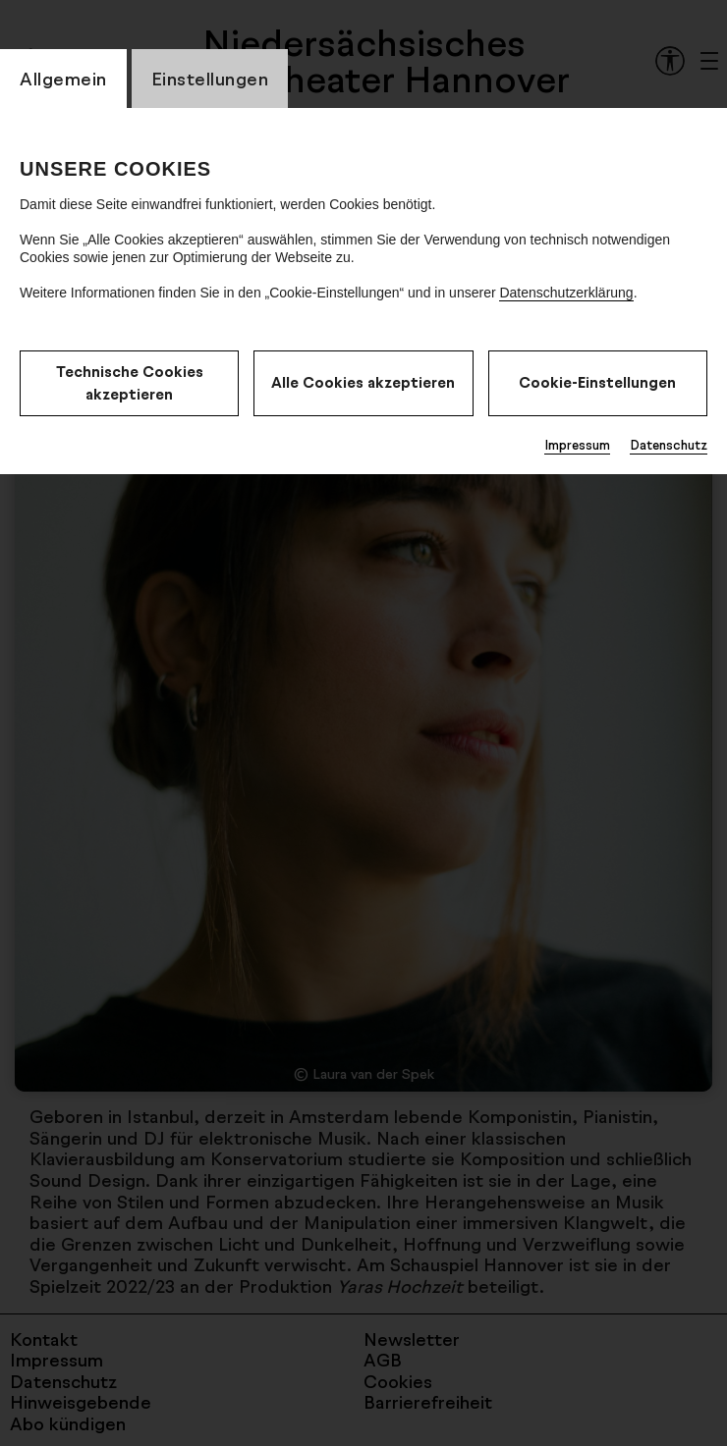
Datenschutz (668, 445)
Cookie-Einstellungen (597, 382)
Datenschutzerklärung (566, 292)
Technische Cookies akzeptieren (129, 382)
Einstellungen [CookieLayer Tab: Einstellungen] (210, 78)
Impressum (577, 445)
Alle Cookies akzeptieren (363, 382)
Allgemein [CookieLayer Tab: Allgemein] (63, 78)
